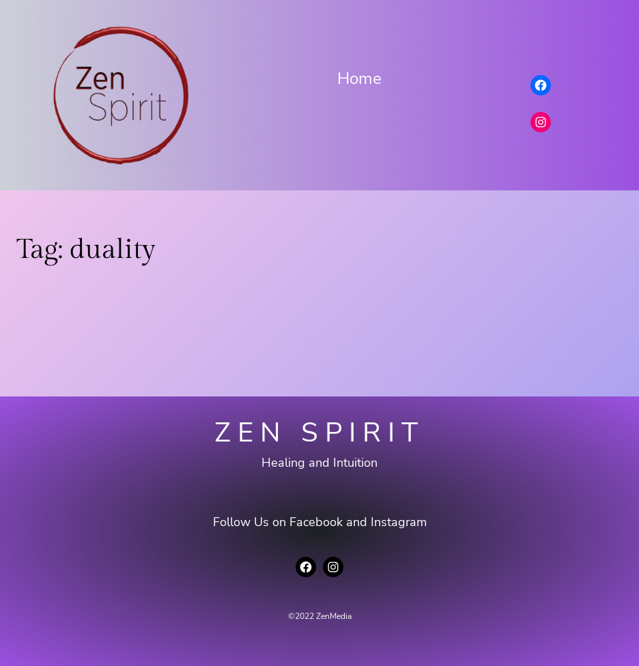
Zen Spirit (319, 432)
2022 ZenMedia (323, 616)
